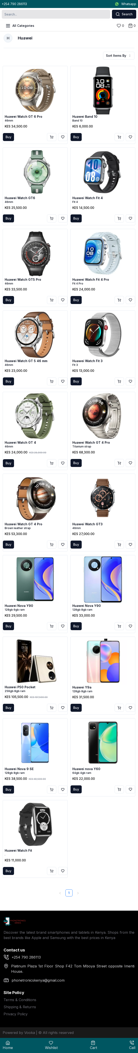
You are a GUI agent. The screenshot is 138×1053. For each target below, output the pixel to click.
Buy (8, 137)
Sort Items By (119, 55)
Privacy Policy (16, 1014)
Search (124, 14)
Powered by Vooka (19, 1032)
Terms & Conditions (20, 1000)
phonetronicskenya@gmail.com (34, 980)
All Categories (19, 25)
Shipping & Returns (20, 1007)
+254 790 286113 (14, 4)
